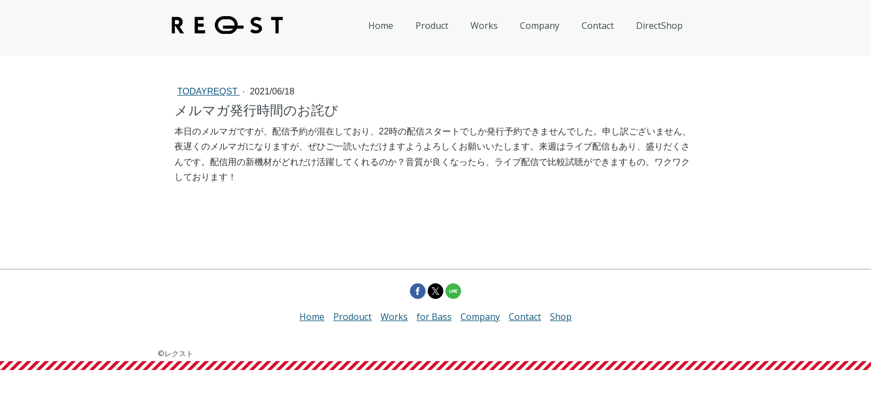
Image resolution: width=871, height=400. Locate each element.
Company (539, 25)
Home (380, 25)
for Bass (434, 317)
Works (484, 25)
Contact (598, 25)
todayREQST (208, 91)
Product (432, 25)
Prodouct (352, 317)
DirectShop (659, 25)
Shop (561, 317)
